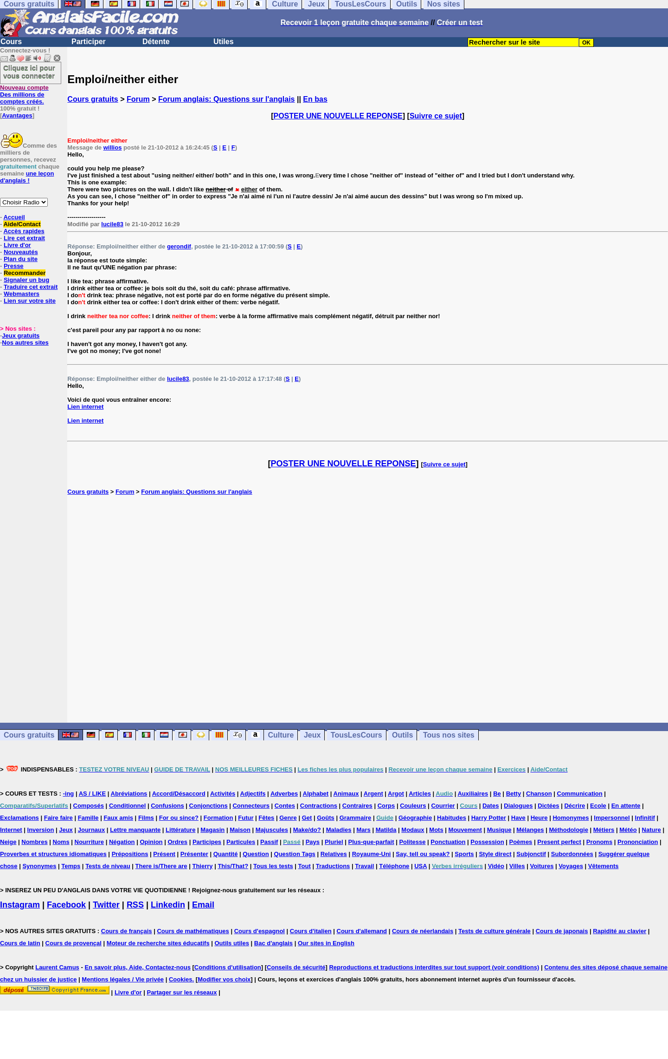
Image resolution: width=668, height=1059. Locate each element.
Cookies (181, 979)
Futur (245, 817)
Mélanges (530, 829)
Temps (70, 866)
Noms (61, 841)
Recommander (24, 272)
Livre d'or (17, 245)
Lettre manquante (135, 829)
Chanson (539, 793)
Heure (539, 817)
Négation (122, 841)
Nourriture (89, 841)
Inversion (40, 829)
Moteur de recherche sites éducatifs (158, 943)
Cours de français (126, 931)
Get (307, 817)
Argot (396, 793)
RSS (135, 904)
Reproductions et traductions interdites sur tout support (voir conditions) (434, 967)
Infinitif (645, 817)
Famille (88, 817)
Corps (386, 805)
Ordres (177, 841)
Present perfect (559, 841)
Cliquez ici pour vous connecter (29, 71)
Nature (651, 829)
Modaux (412, 829)
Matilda (386, 829)
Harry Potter (488, 817)
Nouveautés (21, 251)
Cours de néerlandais (422, 931)
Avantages (17, 115)
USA (420, 866)
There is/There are (161, 866)
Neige (8, 841)
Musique (499, 829)
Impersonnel (611, 817)
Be (497, 793)
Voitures (541, 866)
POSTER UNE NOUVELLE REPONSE (338, 116)
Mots (436, 829)
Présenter (194, 853)
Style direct (495, 853)
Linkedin (168, 904)
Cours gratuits (92, 99)
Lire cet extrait (24, 238)
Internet (11, 829)
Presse (14, 265)
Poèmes (520, 841)
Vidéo (496, 866)
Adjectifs (253, 793)
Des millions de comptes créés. (24, 94)
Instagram (20, 904)
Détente (156, 42)
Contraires (357, 805)
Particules (240, 841)
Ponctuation (447, 841)
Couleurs (413, 805)
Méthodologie (568, 829)
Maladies (339, 829)
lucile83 (112, 224)
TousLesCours (356, 735)
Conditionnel (127, 805)
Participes (207, 841)
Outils (402, 735)
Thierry (202, 866)
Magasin (212, 829)
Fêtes (266, 817)
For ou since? (179, 817)
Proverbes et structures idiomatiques (53, 853)
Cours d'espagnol (259, 931)
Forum (138, 99)
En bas (315, 99)
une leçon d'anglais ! (27, 177)
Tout (304, 866)
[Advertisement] (368, 609)
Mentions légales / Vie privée (123, 979)
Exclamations (19, 817)
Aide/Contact (21, 224)
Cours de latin (20, 943)
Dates (490, 805)
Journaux (91, 829)
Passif (269, 841)
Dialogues (518, 805)
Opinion (151, 841)
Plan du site (21, 258)
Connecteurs (250, 805)
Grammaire (356, 817)
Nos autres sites (25, 342)
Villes (517, 866)
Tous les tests (273, 866)
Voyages (571, 866)
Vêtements (603, 866)
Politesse (412, 841)
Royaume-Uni (371, 853)
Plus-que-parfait (371, 841)
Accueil (14, 217)
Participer (88, 42)
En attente (626, 805)
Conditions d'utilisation (227, 967)
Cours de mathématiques (193, 931)
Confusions (167, 805)
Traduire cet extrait (31, 286)
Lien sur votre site (30, 300)
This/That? (233, 866)
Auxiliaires (472, 793)
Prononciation (637, 841)
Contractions (318, 805)
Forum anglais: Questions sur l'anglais (226, 99)
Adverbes (284, 793)
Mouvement (465, 829)
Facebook (66, 904)
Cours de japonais (562, 931)
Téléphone (394, 866)
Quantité (225, 853)
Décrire (574, 805)
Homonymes (570, 817)
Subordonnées (572, 853)
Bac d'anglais (273, 943)
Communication (580, 793)
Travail (364, 866)
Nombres (34, 841)
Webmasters (21, 293)
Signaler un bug (26, 279)
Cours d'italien (311, 931)
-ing (68, 793)
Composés (88, 805)
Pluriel (334, 841)
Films (146, 817)
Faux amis (118, 817)
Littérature (180, 829)
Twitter (106, 904)
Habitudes (451, 817)
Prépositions (130, 853)
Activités (222, 793)
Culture (281, 735)
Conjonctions (208, 805)
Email (203, 904)
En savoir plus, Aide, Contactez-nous (137, 967)
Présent (164, 853)
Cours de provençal (73, 943)
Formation (218, 817)
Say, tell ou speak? (423, 853)
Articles (420, 793)
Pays (313, 841)
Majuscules (272, 829)
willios (112, 147)
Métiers (604, 829)
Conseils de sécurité (296, 967)
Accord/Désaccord (179, 793)
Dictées (548, 805)
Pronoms (599, 841)
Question (256, 853)
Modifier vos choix (224, 979)
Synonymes (39, 866)
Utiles (223, 42)
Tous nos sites (449, 735)
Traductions (333, 866)
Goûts (325, 817)
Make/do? (307, 829)
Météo (628, 829)
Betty (513, 793)
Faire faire (58, 817)
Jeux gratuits (20, 335)
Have (518, 817)
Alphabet (316, 793)
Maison (240, 829)
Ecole (598, 805)
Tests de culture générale (494, 931)
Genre (288, 817)
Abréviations (129, 793)
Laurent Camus (57, 967)
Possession (487, 841)
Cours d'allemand (362, 931)
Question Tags (294, 853)
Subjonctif (531, 853)
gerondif (179, 246)
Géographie (415, 817)
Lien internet (85, 406)
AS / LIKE (92, 793)
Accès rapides (23, 231)
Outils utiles (232, 943)
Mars (363, 829)
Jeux (312, 735)
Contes (285, 805)
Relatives (334, 853)
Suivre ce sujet (436, 116)
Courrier (443, 805)
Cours (11, 42)
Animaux (346, 793)
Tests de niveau (107, 866)
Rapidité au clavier (619, 931)
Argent (373, 793)
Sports (464, 853)
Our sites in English (326, 943)
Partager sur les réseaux (182, 992)
